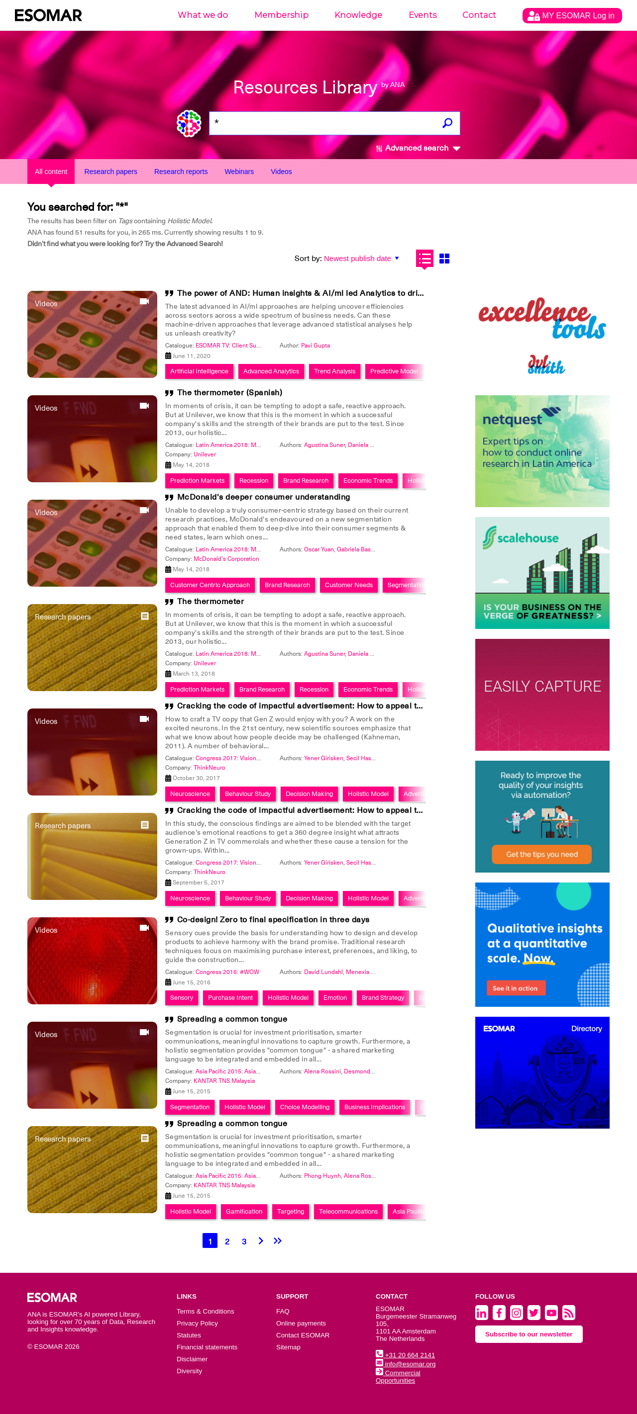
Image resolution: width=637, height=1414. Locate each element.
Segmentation (407, 585)
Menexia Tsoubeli (370, 972)
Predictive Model (394, 371)
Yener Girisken (323, 758)
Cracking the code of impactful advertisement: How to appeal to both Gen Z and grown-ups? (353, 810)
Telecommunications (348, 1211)
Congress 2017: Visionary (230, 758)
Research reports (181, 172)
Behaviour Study (248, 794)
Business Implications (374, 1107)
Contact (479, 15)
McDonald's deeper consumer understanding (263, 497)
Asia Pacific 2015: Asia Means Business (249, 1071)
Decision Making (309, 794)
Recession (253, 480)
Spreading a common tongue (232, 1019)
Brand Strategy (383, 997)
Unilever (205, 454)
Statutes (189, 1335)
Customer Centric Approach (210, 585)
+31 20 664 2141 (405, 1355)
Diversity (189, 1371)
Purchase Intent (230, 997)
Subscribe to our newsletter (529, 1334)
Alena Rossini (322, 1071)
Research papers (110, 172)
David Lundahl (323, 972)
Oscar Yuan (319, 549)
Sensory (181, 997)
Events (422, 15)
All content (51, 172)
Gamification (244, 1211)
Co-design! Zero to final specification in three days (273, 920)
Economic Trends (368, 480)
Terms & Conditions (205, 1311)
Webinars (239, 172)
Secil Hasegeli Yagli (372, 758)
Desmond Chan (365, 1071)
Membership (281, 15)
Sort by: (308, 259)
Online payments (301, 1323)
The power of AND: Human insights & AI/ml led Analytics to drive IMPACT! (320, 293)
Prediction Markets (197, 480)
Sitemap (288, 1347)
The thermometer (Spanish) (230, 393)
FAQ (283, 1311)
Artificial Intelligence (199, 371)
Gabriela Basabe (359, 549)
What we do (203, 15)
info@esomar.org (405, 1364)
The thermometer (210, 602)
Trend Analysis (334, 371)
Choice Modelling (304, 1107)
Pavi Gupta (315, 346)
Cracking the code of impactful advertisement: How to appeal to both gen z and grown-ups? (352, 706)
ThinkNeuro (209, 768)
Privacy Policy (197, 1323)
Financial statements (207, 1347)
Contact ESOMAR (302, 1335)
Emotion (335, 997)
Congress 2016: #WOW (227, 972)
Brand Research (305, 480)
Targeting (290, 1211)
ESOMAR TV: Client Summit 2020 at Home (253, 346)
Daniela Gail (364, 445)
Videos (281, 172)
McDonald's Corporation (226, 559)
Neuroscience (190, 794)
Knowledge (358, 15)
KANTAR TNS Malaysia (224, 1081)
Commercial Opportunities (398, 1376)
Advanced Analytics (271, 371)
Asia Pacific (409, 1211)
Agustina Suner (324, 445)
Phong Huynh (322, 1176)
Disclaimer (192, 1359)
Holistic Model (368, 794)
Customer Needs (349, 585)
